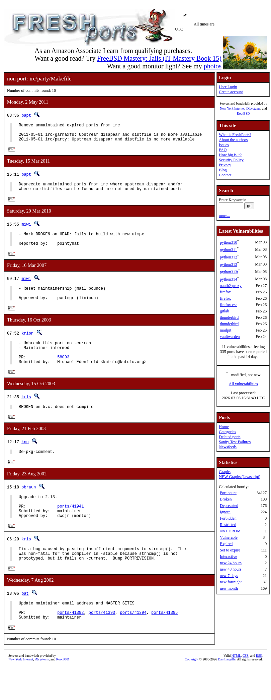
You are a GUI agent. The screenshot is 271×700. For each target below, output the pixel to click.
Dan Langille (226, 692)
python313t (229, 272)
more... (224, 215)
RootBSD (243, 113)
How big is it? (230, 155)
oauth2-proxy (231, 285)
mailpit (225, 330)
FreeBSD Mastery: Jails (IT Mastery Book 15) (159, 58)
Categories (227, 431)
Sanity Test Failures (235, 442)
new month (229, 588)
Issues (224, 144)
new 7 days (229, 575)
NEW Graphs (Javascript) (239, 476)
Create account (231, 92)
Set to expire (230, 550)
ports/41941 (70, 529)
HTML (236, 689)
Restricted (228, 524)
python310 (228, 242)
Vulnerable (229, 537)
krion (27, 346)
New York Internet (232, 108)
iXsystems (253, 108)
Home (224, 426)
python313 (228, 264)
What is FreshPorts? (235, 134)
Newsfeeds (228, 447)
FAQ (223, 150)
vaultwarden (230, 336)
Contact (225, 175)
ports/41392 (70, 644)
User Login (228, 86)
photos (212, 66)
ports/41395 (164, 644)
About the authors (233, 139)
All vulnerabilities (243, 384)
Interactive (228, 556)
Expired (226, 543)
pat (25, 622)
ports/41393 (102, 644)
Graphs (225, 471)
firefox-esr (228, 304)
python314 (228, 279)
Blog (223, 170)
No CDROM (230, 531)
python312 (228, 257)
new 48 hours (231, 569)
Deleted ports (229, 436)
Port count (228, 492)
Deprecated (229, 505)
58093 (63, 373)
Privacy (225, 165)
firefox (225, 292)
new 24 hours (231, 563)
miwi (26, 230)
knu (25, 461)
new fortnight (231, 582)
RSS (259, 689)
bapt (26, 115)
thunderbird (229, 317)
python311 (228, 249)
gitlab (224, 311)
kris (26, 415)
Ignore (225, 512)
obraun (28, 507)
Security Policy (231, 160)
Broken (226, 499)
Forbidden (228, 518)
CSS (246, 689)
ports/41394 (133, 644)
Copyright (191, 692)
